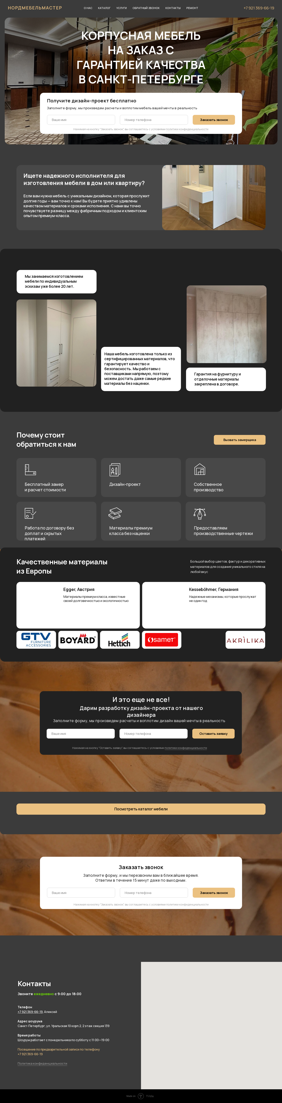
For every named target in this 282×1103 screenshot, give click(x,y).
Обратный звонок (146, 8)
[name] (81, 120)
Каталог (104, 8)
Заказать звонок (214, 119)
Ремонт (192, 8)
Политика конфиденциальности (42, 1063)
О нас (88, 8)
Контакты (173, 8)
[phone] (154, 120)
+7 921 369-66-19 (259, 8)
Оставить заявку (213, 733)
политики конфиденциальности (187, 129)
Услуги (121, 8)
